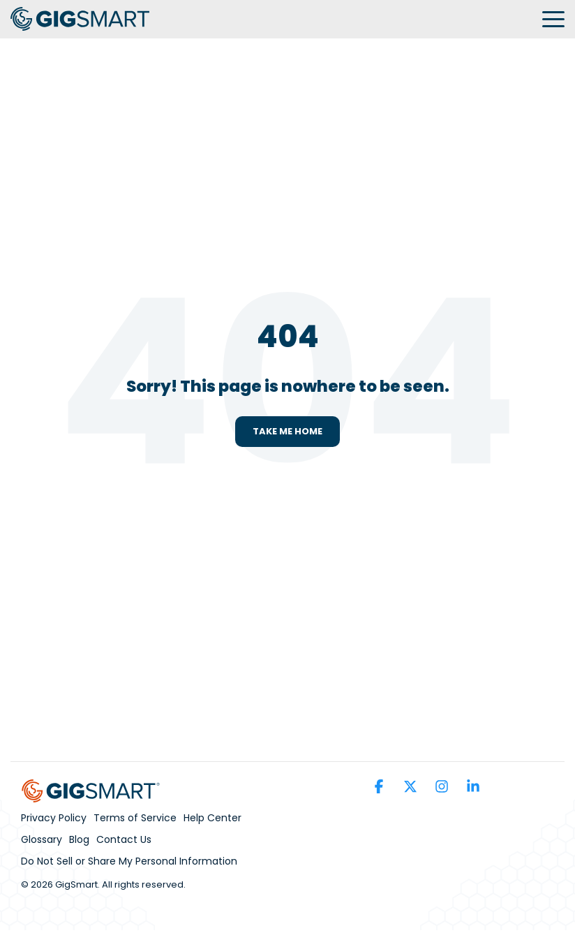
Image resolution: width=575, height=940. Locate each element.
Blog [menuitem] (79, 839)
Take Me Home (287, 431)
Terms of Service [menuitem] (135, 818)
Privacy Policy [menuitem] (54, 818)
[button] (553, 18)
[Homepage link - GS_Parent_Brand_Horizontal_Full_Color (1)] (90, 794)
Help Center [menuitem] (212, 818)
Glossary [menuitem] (41, 839)
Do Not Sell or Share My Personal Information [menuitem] (129, 861)
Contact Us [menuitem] (123, 839)
